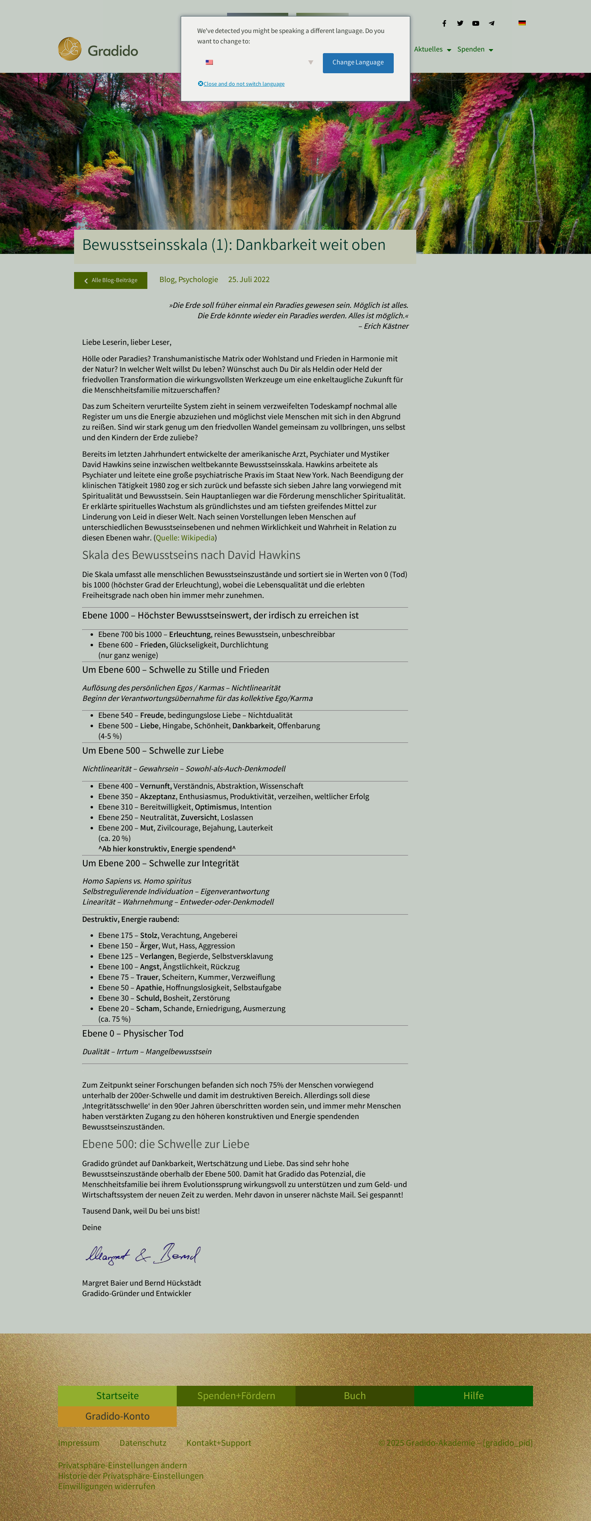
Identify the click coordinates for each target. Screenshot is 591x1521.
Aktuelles (432, 50)
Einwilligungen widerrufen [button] (106, 1487)
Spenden (475, 50)
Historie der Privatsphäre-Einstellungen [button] (131, 1477)
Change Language (358, 63)
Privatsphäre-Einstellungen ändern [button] (122, 1466)
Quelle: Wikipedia (185, 538)
